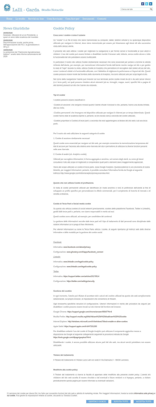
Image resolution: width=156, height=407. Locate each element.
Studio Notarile (53, 10)
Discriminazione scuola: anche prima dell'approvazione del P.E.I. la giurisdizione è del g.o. (21, 45)
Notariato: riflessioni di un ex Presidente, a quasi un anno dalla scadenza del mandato (20, 36)
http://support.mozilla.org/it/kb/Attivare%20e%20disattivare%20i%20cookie (96, 317)
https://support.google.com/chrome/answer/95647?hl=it (89, 312)
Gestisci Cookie (97, 401)
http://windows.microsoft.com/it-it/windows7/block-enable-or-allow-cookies (98, 321)
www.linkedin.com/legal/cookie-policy (78, 262)
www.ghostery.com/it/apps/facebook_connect (85, 252)
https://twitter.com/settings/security (81, 281)
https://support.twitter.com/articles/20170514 (81, 276)
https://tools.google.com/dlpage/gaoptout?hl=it (72, 337)
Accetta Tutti (143, 401)
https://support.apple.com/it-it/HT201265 (80, 326)
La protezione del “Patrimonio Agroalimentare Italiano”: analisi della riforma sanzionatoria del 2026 (22, 54)
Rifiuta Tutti (121, 401)
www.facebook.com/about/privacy (76, 247)
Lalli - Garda (25, 10)
